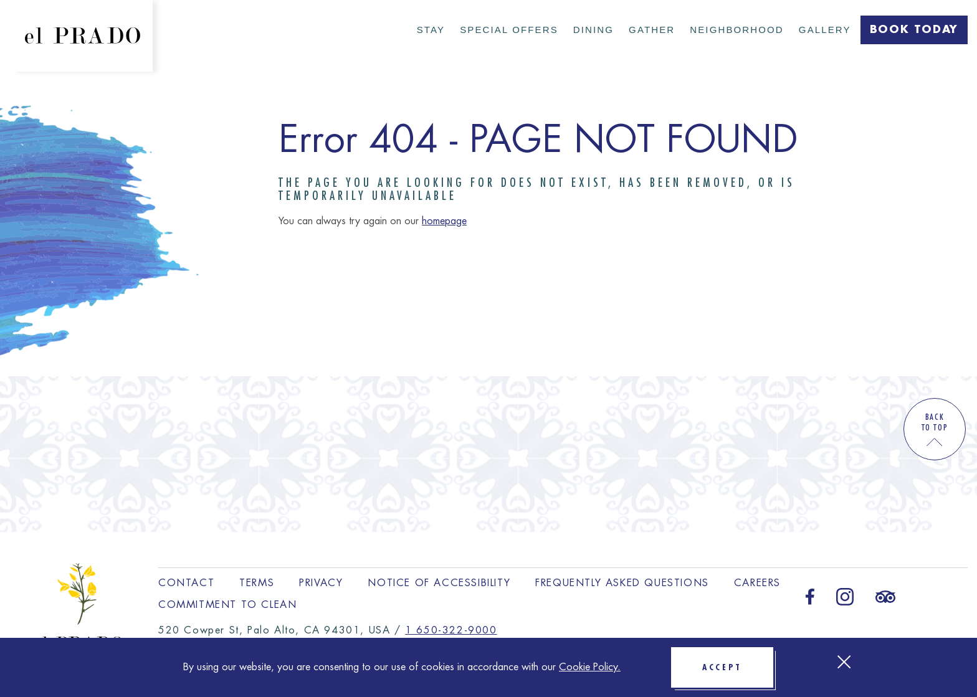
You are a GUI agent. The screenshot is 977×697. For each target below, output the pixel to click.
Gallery (825, 29)
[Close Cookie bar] (844, 662)
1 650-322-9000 (451, 630)
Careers (757, 583)
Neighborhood (737, 29)
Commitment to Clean (227, 605)
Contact (186, 583)
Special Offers (509, 29)
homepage (444, 221)
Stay (431, 29)
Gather (652, 29)
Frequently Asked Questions (622, 583)
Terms (256, 583)
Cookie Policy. (590, 667)
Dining (593, 29)
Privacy (321, 583)
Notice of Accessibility (439, 583)
